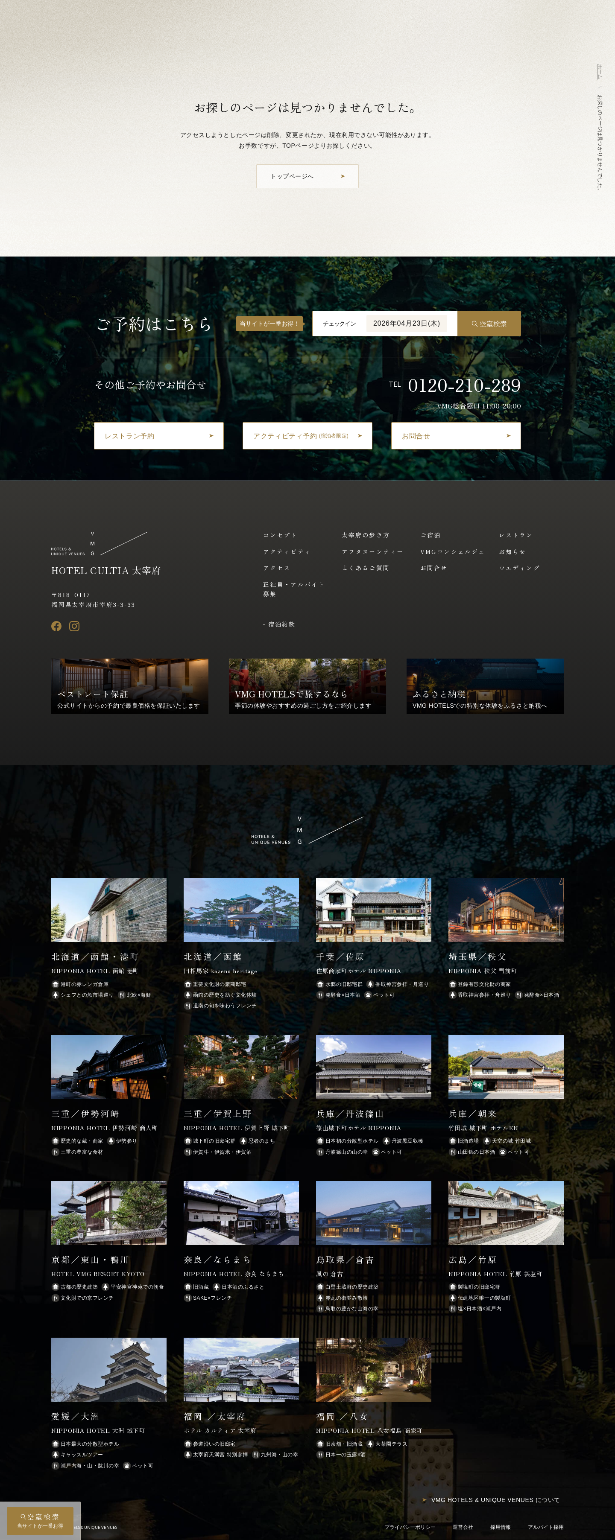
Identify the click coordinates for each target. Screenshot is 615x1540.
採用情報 (500, 1527)
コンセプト (280, 535)
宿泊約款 (282, 624)
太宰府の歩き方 (366, 535)
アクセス (276, 567)
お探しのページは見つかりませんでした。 (600, 144)
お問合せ (434, 567)
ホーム (600, 71)
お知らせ (512, 551)
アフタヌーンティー (373, 551)
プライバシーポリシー (410, 1527)
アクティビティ (287, 551)
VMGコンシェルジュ (452, 551)
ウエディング (519, 567)
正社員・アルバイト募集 (294, 589)
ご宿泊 (430, 535)
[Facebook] (56, 626)
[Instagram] (74, 626)
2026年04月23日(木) (406, 323)
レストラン (516, 535)
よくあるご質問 (366, 567)
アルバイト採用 (546, 1527)
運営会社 (463, 1527)
